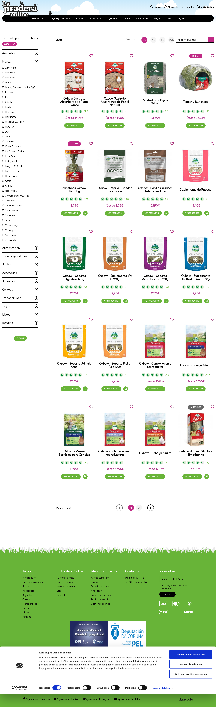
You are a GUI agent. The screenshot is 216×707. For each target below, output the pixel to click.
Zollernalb (10, 240)
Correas (126, 18)
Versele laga (11, 225)
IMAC (8, 136)
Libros (168, 18)
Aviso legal (96, 590)
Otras (8, 180)
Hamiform (10, 116)
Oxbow (9, 185)
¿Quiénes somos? (66, 577)
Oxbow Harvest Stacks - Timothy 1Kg (195, 453)
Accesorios (94, 18)
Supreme (10, 215)
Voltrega (9, 230)
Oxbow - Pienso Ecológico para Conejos (74, 453)
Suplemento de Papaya (196, 189)
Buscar (20, 338)
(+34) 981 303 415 (134, 577)
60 (162, 40)
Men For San (12, 171)
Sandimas (10, 200)
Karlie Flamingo (13, 146)
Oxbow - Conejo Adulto (195, 365)
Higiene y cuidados (59, 18)
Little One (10, 156)
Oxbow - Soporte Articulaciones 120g (155, 277)
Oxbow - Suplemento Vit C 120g (114, 277)
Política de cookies (100, 599)
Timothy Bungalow (195, 101)
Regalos (181, 18)
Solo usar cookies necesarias (191, 687)
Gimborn (9, 107)
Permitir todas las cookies (191, 667)
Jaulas (79, 18)
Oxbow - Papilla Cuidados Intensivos (115, 189)
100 (171, 40)
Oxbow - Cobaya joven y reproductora (114, 453)
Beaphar (10, 72)
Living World (11, 161)
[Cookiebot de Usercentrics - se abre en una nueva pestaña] (19, 701)
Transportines (142, 18)
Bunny (8, 82)
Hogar (157, 18)
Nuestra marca (65, 581)
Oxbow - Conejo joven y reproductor (155, 365)
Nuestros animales (67, 586)
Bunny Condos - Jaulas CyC (20, 87)
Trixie (8, 220)
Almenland (10, 67)
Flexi (7, 97)
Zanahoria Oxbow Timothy (74, 189)
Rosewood (11, 190)
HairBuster (11, 111)
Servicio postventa (100, 586)
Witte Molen (11, 235)
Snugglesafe (11, 210)
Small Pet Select (13, 205)
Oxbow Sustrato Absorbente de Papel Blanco (74, 102)
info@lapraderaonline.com (139, 581)
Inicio (59, 39)
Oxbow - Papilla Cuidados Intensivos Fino (155, 189)
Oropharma (11, 176)
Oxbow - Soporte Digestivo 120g (74, 277)
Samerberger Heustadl (17, 195)
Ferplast (9, 92)
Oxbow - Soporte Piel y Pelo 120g (114, 365)
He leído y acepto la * (174, 586)
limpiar (34, 38)
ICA (7, 131)
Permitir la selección (191, 677)
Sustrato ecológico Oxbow (155, 101)
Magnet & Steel (13, 166)
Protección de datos (101, 595)
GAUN (8, 102)
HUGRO (9, 126)
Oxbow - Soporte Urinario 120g (74, 365)
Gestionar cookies (100, 603)
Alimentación (37, 18)
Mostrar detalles (161, 701)
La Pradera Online (14, 151)
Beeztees (10, 77)
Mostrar (130, 39)
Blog (59, 590)
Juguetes (111, 18)
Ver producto (74, 125)
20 (144, 40)
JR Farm (9, 141)
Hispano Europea (14, 121)
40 (153, 40)
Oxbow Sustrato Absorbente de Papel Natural (115, 102)
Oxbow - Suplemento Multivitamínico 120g (195, 277)
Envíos (94, 581)
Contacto (61, 595)
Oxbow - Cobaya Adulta (155, 453)
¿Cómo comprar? (100, 577)
